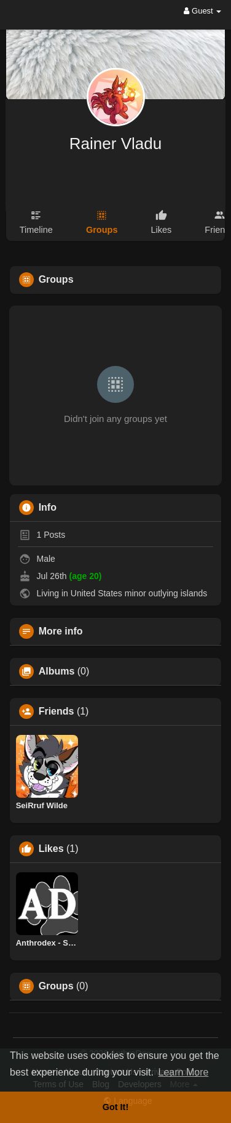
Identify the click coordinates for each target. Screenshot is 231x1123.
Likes (51, 849)
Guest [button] (202, 10)
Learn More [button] (184, 1072)
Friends (56, 711)
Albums (57, 671)
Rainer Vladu (115, 143)
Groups (56, 986)
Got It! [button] (115, 1107)
